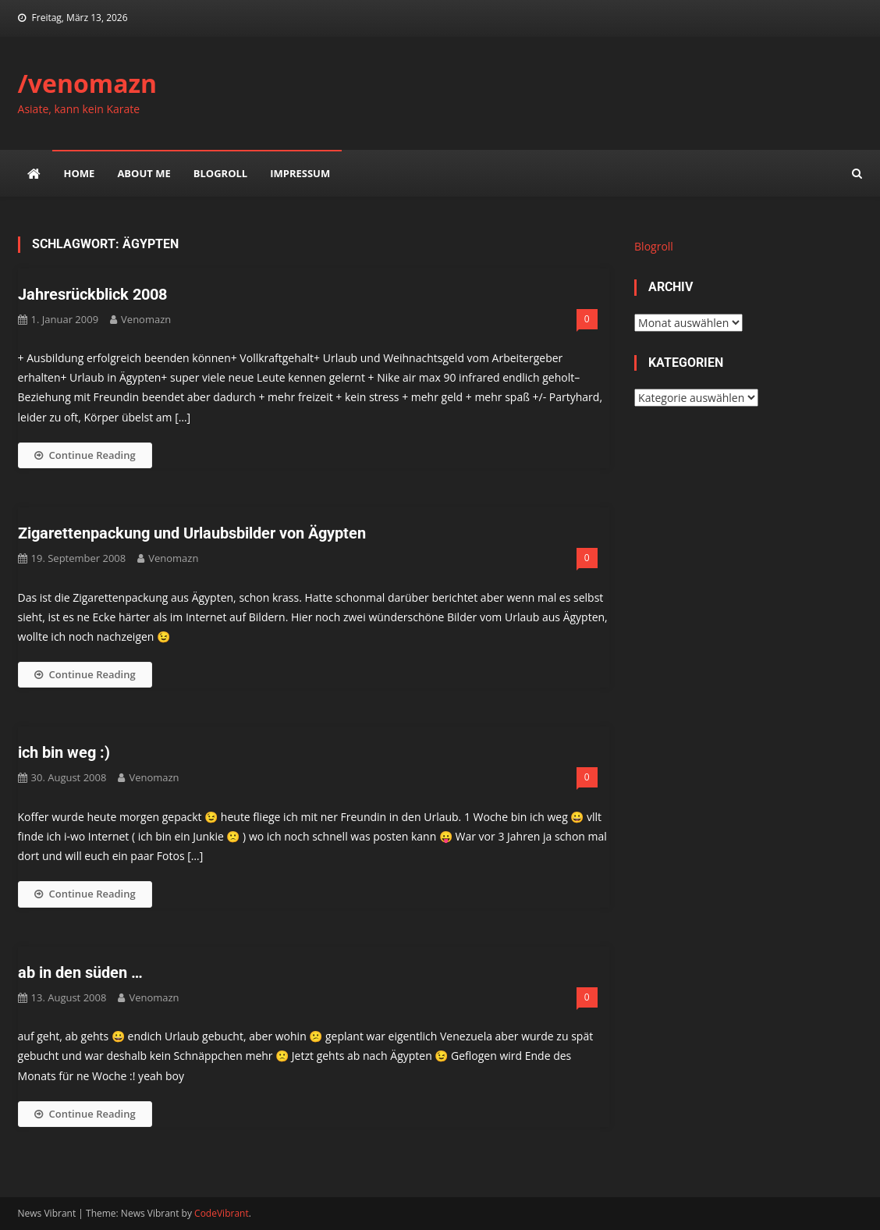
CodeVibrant (221, 1213)
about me (143, 173)
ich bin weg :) (64, 752)
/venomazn (88, 83)
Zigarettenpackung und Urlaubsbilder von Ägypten (192, 533)
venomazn (146, 319)
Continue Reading (85, 455)
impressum (300, 173)
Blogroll (220, 173)
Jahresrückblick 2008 (92, 294)
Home (79, 173)
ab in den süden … (80, 972)
